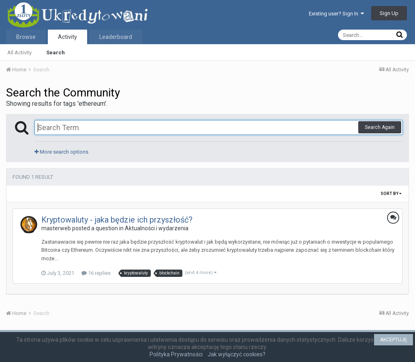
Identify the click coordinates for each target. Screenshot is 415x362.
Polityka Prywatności (176, 354)
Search (55, 52)
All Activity (19, 52)
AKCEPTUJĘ (393, 340)
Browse (26, 37)
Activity (67, 37)
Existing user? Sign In (336, 14)
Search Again (380, 127)
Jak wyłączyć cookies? (236, 354)
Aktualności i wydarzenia (156, 228)
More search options (61, 152)
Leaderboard (115, 37)
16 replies (96, 273)
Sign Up (389, 13)
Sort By (391, 193)
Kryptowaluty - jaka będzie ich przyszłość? (117, 220)
